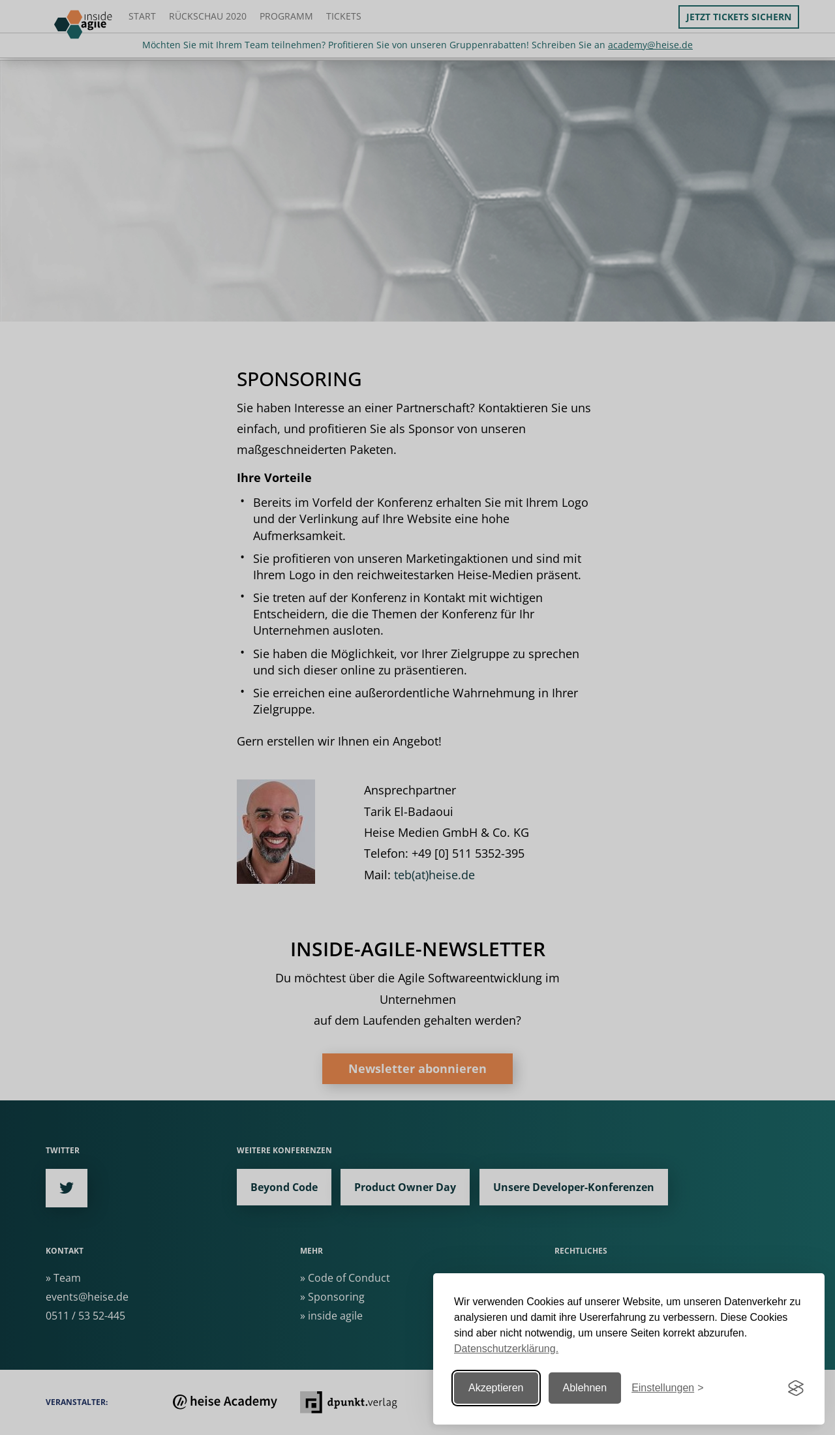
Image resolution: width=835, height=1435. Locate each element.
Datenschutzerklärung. (506, 1348)
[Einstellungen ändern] (667, 1388)
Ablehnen (585, 1387)
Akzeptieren (496, 1387)
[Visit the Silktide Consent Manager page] (796, 1388)
